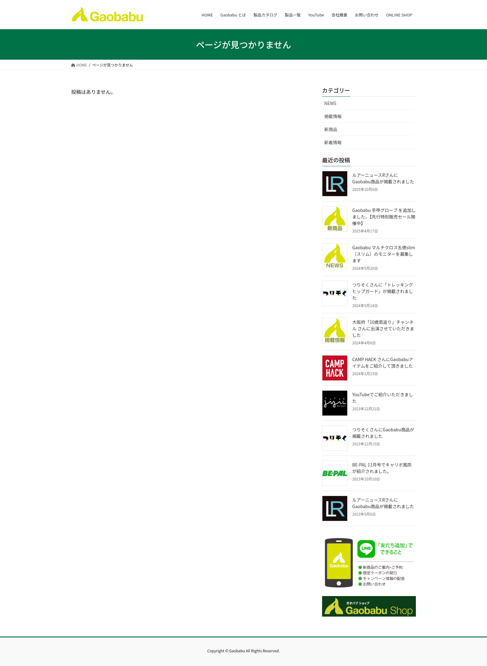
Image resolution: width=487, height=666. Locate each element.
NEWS (330, 103)
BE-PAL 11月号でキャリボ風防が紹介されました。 (382, 468)
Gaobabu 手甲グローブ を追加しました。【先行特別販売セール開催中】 (384, 216)
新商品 (330, 129)
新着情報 (333, 142)
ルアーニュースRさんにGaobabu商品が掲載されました (383, 178)
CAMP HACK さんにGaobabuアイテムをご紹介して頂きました (382, 362)
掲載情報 (333, 116)
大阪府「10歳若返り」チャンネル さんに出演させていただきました (383, 328)
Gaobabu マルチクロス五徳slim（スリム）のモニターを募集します (383, 254)
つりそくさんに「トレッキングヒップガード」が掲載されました (382, 291)
